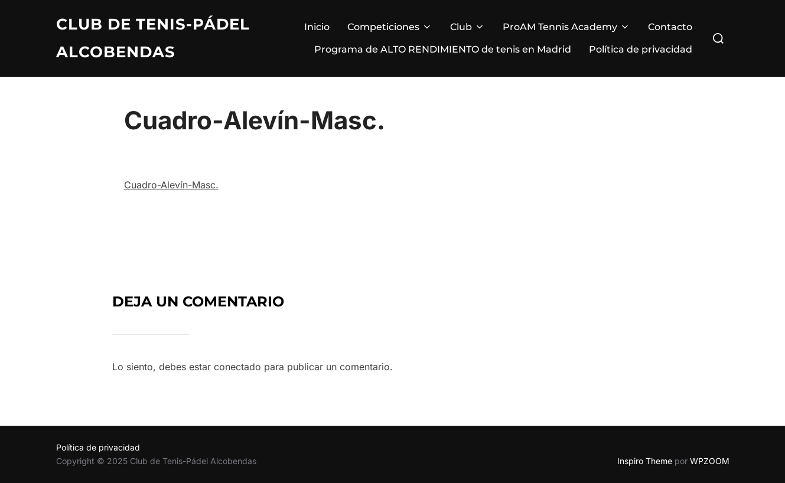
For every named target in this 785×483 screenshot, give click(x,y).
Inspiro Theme (644, 461)
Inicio (317, 26)
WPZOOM (709, 461)
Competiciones (389, 26)
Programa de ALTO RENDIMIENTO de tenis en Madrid (442, 49)
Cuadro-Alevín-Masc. (171, 185)
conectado (237, 367)
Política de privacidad (640, 49)
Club (467, 26)
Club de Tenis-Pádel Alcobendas (153, 38)
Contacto (670, 26)
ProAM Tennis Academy (566, 26)
